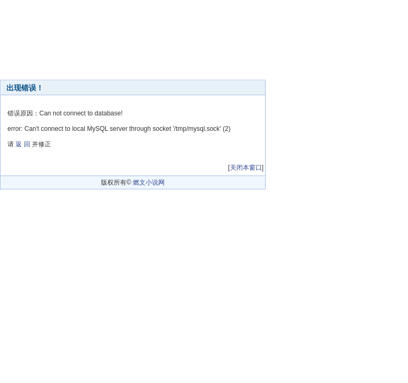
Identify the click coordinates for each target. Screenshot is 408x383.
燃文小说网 (149, 182)
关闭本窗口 (246, 167)
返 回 (22, 144)
